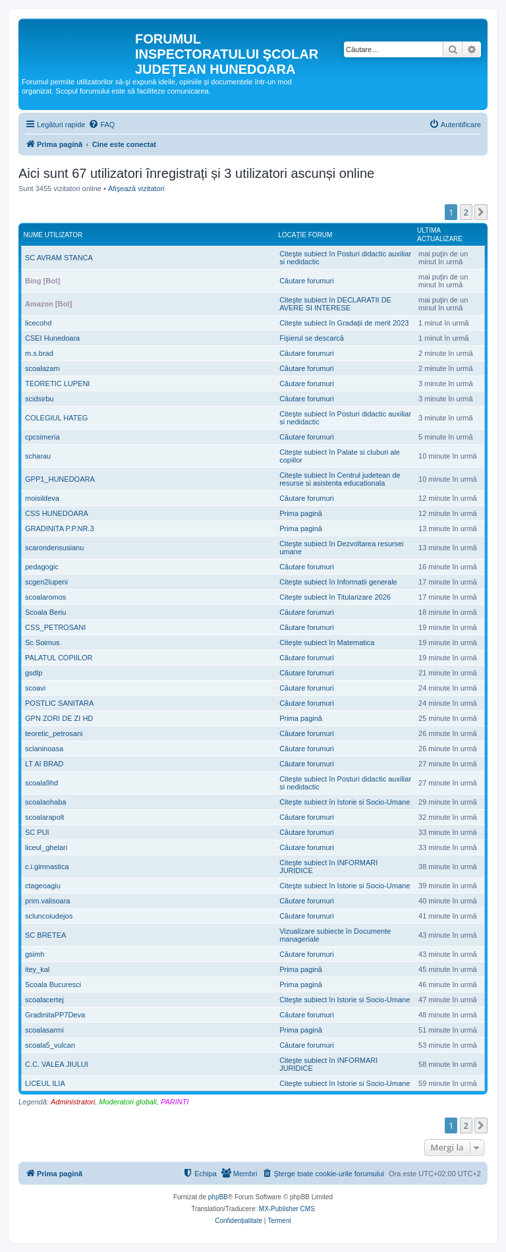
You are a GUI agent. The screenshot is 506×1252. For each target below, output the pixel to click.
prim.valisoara (47, 901)
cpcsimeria (42, 437)
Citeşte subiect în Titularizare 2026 (335, 597)
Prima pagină (300, 513)
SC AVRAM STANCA (59, 258)
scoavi (35, 688)
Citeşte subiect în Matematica (326, 642)
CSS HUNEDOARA (56, 513)
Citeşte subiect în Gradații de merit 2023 (343, 323)
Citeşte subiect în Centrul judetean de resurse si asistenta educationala (339, 479)
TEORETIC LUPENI (57, 383)
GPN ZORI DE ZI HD (59, 718)
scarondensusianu (54, 548)
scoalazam (42, 368)
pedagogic (42, 567)
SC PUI (37, 832)
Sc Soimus (42, 642)
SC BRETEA (45, 935)
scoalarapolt (44, 817)
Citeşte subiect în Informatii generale (338, 582)
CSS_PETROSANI (55, 627)
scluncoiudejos (48, 916)
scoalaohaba (45, 802)
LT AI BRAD (44, 764)
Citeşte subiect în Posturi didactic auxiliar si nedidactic (345, 258)
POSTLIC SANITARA (59, 703)
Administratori (73, 1102)
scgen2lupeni (46, 582)
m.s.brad (39, 353)
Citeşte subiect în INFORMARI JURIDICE (328, 866)
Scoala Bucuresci (53, 984)
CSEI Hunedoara (52, 338)
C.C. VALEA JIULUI (56, 1064)
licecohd (38, 323)
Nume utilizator (53, 235)
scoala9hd (41, 783)
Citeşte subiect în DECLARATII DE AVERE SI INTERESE (335, 304)
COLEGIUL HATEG (56, 418)
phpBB (218, 1197)
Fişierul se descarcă (311, 338)
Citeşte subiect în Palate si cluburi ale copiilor (339, 456)
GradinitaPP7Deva (55, 1015)
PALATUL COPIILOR (59, 658)
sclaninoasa (44, 749)
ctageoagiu (43, 886)
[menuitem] (101, 124)
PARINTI (175, 1102)
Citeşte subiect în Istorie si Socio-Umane (344, 802)
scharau (38, 456)
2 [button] (466, 212)
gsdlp (33, 673)
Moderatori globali (127, 1102)
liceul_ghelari (46, 847)
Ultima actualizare (440, 234)
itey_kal (37, 969)
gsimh (34, 954)
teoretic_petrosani (53, 733)
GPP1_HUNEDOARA (60, 479)
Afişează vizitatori (136, 188)
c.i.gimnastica (47, 866)
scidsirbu (39, 399)
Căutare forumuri (306, 281)
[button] (481, 212)
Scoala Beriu (45, 612)
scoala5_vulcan (50, 1045)
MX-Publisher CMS (287, 1208)
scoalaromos (45, 597)
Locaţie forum (305, 235)
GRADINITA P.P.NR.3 (59, 528)
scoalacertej (44, 1000)
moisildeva (42, 498)
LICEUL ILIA (45, 1083)
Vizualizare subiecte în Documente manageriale (335, 935)
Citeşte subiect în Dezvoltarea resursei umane (341, 547)
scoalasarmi (44, 1030)
